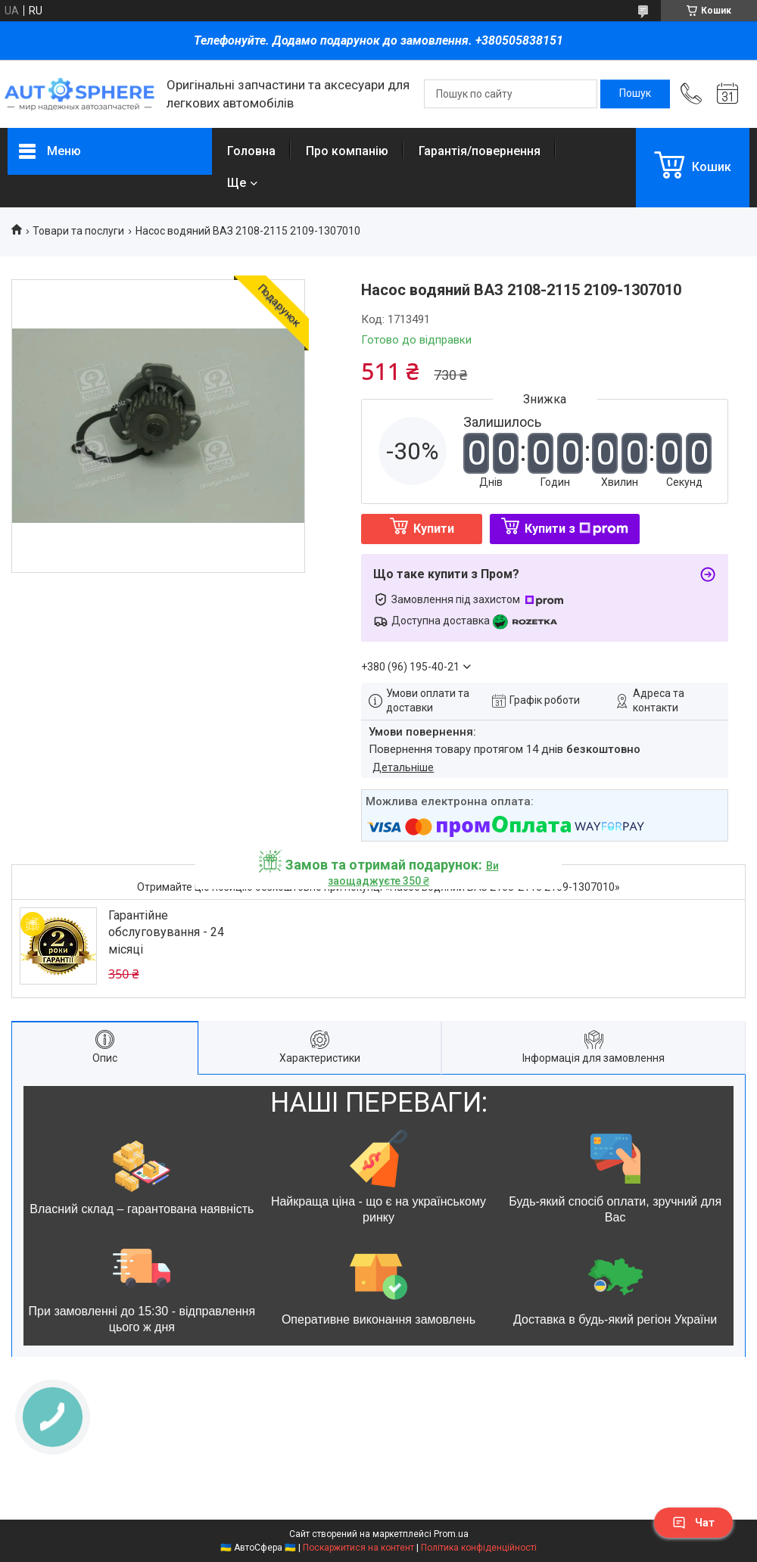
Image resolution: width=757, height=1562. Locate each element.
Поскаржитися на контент (358, 1547)
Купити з (576, 528)
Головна (251, 151)
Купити (433, 528)
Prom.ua (451, 1534)
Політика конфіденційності (479, 1547)
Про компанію (347, 151)
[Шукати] (635, 93)
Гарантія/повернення (479, 151)
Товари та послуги (78, 231)
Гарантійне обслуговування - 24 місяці (166, 932)
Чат (693, 1522)
